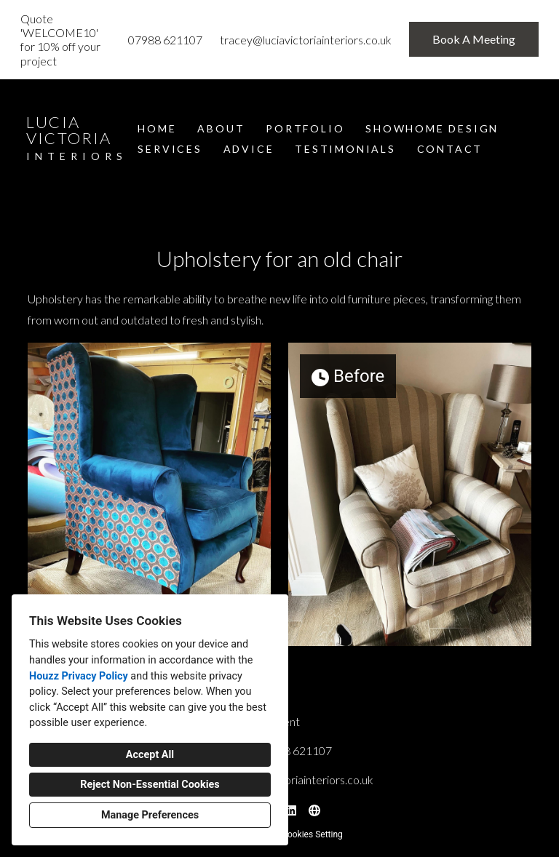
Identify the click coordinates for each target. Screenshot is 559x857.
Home (157, 128)
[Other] (314, 810)
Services (170, 149)
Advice (248, 149)
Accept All (150, 755)
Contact (450, 149)
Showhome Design (432, 128)
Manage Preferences (150, 815)
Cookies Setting (312, 834)
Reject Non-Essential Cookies (149, 784)
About (221, 128)
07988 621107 (165, 40)
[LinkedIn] (291, 810)
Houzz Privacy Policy (78, 676)
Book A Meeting (473, 39)
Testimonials (345, 149)
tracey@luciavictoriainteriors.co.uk (306, 40)
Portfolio (305, 128)
